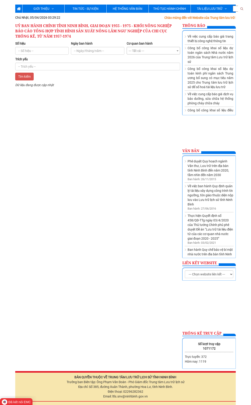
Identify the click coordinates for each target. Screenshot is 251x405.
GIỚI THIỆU (43, 8)
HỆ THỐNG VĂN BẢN (127, 8)
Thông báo (193, 25)
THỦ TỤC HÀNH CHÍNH (169, 8)
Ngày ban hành (82, 43)
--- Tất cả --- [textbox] (136, 51)
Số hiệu (20, 43)
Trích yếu (21, 59)
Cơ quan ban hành (140, 43)
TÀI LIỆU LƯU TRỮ (212, 8)
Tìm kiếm (24, 76)
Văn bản (190, 150)
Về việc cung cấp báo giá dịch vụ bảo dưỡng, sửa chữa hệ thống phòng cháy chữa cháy (210, 98)
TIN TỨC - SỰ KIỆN (85, 8)
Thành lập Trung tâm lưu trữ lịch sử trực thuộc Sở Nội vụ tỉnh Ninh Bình (210, 248)
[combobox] (153, 50)
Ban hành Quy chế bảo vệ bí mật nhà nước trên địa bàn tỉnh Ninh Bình (210, 228)
